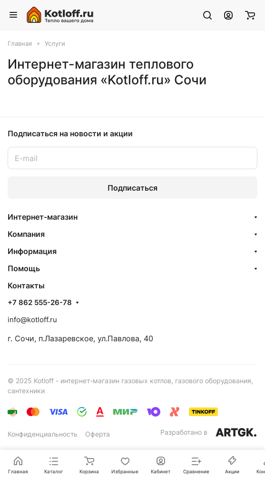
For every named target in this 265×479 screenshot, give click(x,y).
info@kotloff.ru (32, 319)
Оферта (97, 434)
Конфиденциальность (43, 434)
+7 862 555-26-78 (40, 302)
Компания (26, 234)
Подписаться (132, 188)
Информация (32, 251)
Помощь (24, 268)
